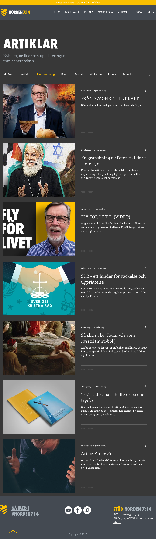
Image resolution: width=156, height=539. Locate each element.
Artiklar (26, 74)
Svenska (127, 74)
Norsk (112, 74)
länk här (95, 2)
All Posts (9, 74)
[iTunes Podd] (87, 510)
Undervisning (46, 74)
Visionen (96, 74)
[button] (148, 74)
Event (65, 74)
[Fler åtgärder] (146, 90)
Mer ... (117, 522)
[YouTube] (68, 510)
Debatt (79, 74)
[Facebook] (78, 510)
